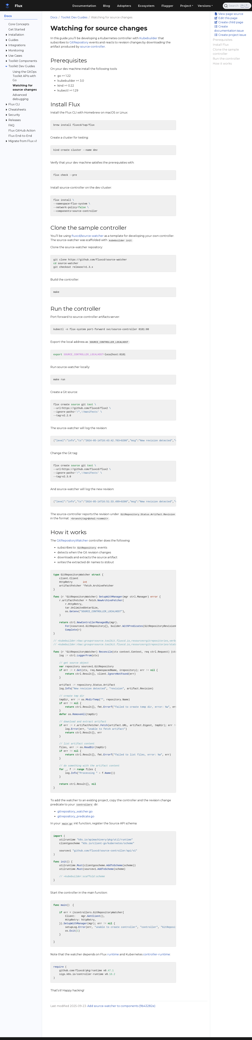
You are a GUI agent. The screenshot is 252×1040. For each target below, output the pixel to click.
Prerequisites (222, 39)
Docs (53, 17)
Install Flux (221, 44)
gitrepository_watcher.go (75, 811)
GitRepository (79, 42)
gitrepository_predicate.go (75, 816)
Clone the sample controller (226, 51)
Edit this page (225, 18)
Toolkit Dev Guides (74, 17)
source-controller (92, 46)
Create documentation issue (229, 28)
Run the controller (226, 58)
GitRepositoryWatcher (72, 540)
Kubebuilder (148, 38)
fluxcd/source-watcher (88, 236)
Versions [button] (204, 6)
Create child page (228, 22)
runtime (113, 954)
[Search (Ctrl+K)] (237, 6)
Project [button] (185, 6)
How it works (222, 63)
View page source (228, 14)
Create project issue (230, 35)
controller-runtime (156, 954)
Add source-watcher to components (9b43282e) (121, 1006)
